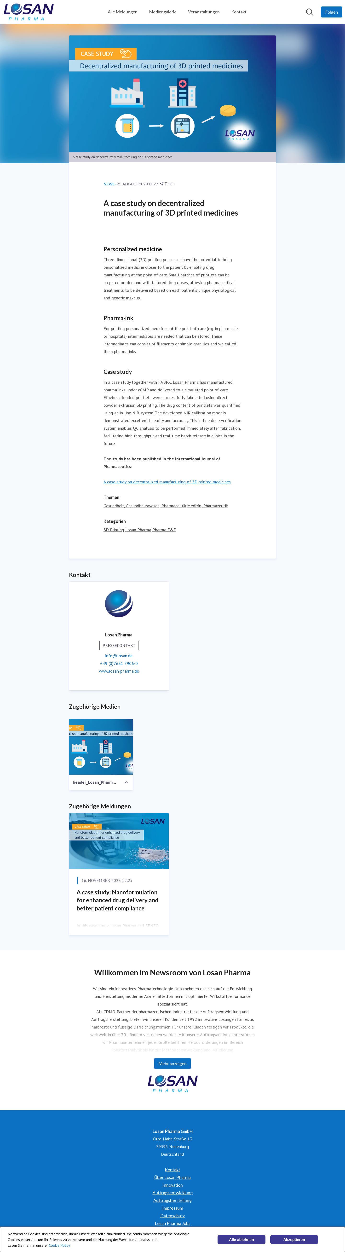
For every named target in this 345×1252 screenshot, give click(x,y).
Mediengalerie (163, 11)
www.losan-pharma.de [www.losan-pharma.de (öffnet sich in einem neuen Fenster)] (119, 671)
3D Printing (114, 529)
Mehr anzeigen (172, 1063)
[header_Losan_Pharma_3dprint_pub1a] (101, 747)
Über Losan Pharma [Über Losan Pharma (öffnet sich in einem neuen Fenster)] (172, 1177)
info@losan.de (118, 655)
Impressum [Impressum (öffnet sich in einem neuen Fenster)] (172, 1208)
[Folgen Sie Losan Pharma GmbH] (331, 11)
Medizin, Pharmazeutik (207, 506)
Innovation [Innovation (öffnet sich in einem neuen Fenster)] (172, 1185)
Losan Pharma (138, 529)
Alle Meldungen (123, 11)
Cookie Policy (59, 1245)
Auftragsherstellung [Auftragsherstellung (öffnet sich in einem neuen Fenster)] (172, 1200)
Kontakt (239, 11)
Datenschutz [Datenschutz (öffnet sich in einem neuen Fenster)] (172, 1215)
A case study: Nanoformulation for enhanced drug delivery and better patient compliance (117, 900)
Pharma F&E (164, 529)
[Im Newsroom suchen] (309, 12)
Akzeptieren (294, 1240)
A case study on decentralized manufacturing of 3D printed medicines (167, 482)
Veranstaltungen (204, 11)
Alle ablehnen (241, 1240)
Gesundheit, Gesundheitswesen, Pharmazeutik (145, 506)
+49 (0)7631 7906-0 (119, 663)
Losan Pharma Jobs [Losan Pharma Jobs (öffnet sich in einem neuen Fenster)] (172, 1223)
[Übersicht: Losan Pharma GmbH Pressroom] (28, 12)
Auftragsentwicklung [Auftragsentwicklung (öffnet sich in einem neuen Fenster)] (173, 1192)
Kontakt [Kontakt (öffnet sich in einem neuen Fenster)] (172, 1169)
